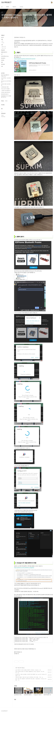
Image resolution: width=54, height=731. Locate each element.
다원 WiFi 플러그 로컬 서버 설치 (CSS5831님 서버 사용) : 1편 (28, 694)
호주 (2, 41)
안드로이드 (3, 58)
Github (21, 6)
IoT (16, 685)
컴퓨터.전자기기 (4, 52)
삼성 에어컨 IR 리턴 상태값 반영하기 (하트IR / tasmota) (27, 687)
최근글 (2, 100)
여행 (2, 39)
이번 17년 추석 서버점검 (5, 88)
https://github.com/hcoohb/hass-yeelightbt (24, 567)
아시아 (3, 42)
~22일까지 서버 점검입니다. (6, 90)
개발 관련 (3, 50)
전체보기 (2, 35)
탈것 (2, 62)
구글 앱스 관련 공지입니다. (5, 92)
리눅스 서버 (4, 48)
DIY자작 (2, 60)
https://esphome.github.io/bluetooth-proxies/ (24, 58)
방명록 (7, 6)
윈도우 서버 (4, 46)
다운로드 (14, 6)
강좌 (2, 66)
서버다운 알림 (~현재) (5, 87)
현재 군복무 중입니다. (5, 94)
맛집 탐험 (3, 64)
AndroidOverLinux (5, 56)
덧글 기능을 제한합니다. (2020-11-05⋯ (5, 75)
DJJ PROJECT (6, 2)
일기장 (2, 37)
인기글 (6, 100)
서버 (2, 44)
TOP (52, 729)
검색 (49, 2)
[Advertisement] (33, 665)
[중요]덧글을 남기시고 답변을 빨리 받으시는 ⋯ (6, 96)
